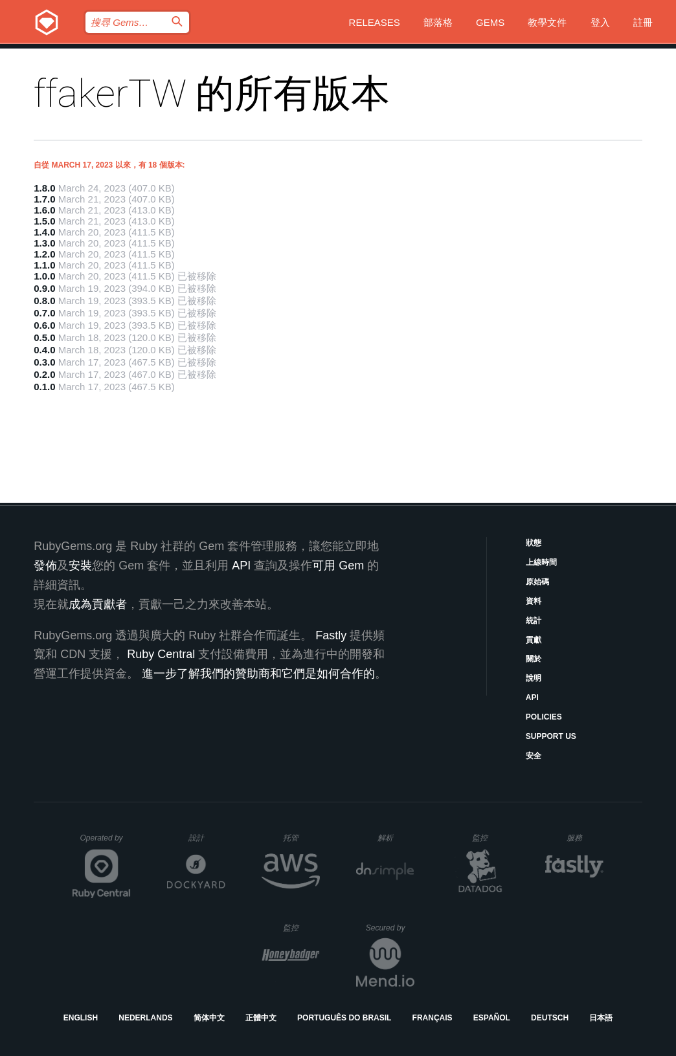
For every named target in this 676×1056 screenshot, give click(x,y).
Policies (544, 716)
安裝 (80, 565)
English (80, 1017)
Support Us (551, 736)
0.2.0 (44, 374)
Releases (374, 22)
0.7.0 (44, 312)
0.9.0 (44, 288)
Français (432, 1017)
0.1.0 (44, 386)
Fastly (330, 635)
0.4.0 (44, 349)
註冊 (643, 22)
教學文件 (547, 22)
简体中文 (209, 1017)
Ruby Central (161, 654)
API (532, 697)
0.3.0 (44, 362)
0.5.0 (44, 337)
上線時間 (541, 562)
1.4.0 (44, 231)
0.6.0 (44, 325)
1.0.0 (44, 275)
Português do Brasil (344, 1017)
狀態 (533, 542)
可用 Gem (338, 565)
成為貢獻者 (98, 604)
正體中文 (260, 1017)
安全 (533, 755)
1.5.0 (44, 220)
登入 (600, 22)
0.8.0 (44, 300)
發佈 (45, 565)
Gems (490, 22)
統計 (533, 620)
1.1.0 (44, 264)
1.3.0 (44, 242)
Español (491, 1017)
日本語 (601, 1017)
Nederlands (145, 1017)
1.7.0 (44, 198)
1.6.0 (44, 209)
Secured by (390, 927)
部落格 (438, 22)
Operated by (105, 842)
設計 (206, 837)
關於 (533, 658)
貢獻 (533, 639)
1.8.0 (44, 187)
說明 (533, 678)
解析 (395, 837)
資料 (533, 601)
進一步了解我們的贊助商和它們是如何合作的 (258, 673)
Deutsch (550, 1017)
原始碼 (537, 581)
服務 (585, 837)
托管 (299, 837)
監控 (490, 837)
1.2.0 (44, 253)
